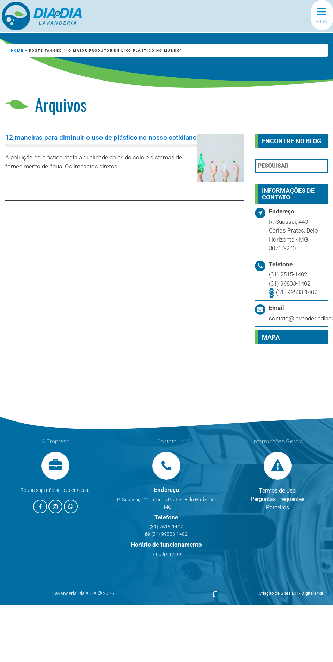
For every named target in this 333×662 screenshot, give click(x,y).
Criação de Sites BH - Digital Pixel (291, 593)
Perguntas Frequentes (277, 499)
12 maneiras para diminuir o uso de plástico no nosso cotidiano (101, 138)
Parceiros (277, 507)
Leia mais (37, 185)
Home (17, 50)
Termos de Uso (277, 490)
